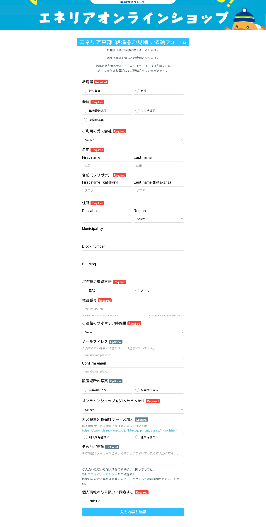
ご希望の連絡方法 (104, 281)
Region (140, 210)
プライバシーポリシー (102, 474)
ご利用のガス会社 (104, 130)
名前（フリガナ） (104, 174)
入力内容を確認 (133, 511)
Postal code (92, 210)
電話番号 (97, 300)
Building (89, 263)
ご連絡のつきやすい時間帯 (111, 322)
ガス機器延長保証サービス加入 (115, 419)
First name (91, 157)
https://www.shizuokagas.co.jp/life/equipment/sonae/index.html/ (129, 430)
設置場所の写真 (102, 380)
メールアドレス (102, 341)
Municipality (92, 228)
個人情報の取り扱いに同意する (115, 491)
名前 (93, 149)
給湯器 (95, 81)
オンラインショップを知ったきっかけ (121, 400)
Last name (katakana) (152, 181)
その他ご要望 (100, 446)
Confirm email (94, 362)
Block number (93, 246)
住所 (93, 202)
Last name (143, 157)
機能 (93, 101)
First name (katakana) (101, 181)
